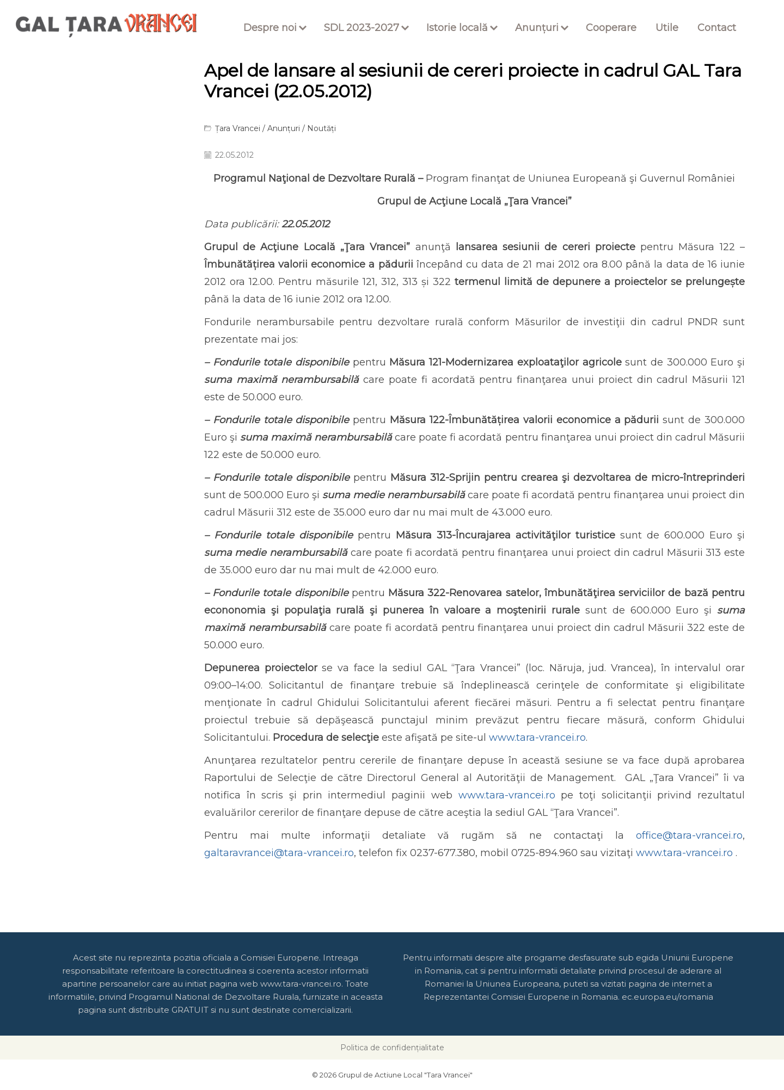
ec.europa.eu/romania (667, 997)
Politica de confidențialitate (392, 1047)
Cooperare (611, 28)
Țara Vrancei (237, 128)
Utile (667, 28)
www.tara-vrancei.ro (537, 738)
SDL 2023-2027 (361, 28)
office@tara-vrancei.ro (689, 835)
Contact (716, 28)
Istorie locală (457, 28)
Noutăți (321, 128)
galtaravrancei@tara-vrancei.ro (279, 853)
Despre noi (270, 28)
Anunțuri (537, 28)
